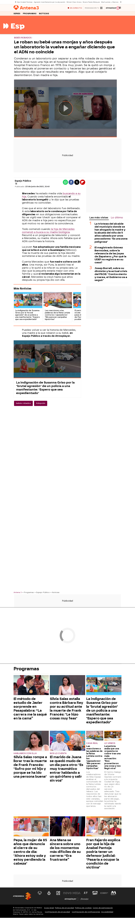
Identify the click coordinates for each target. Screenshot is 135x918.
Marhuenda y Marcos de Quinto (109, 2)
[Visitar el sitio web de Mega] (77, 894)
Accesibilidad (107, 912)
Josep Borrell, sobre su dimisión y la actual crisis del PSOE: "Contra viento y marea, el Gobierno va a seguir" (111, 274)
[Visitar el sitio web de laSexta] (49, 894)
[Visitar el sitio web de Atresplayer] (72, 900)
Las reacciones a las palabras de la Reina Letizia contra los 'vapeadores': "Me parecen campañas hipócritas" (94, 758)
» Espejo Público (42, 593)
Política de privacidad (64, 908)
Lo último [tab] (117, 218)
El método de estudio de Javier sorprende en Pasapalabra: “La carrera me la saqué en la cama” (30, 709)
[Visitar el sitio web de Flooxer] (85, 900)
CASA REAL (92, 744)
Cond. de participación (103, 908)
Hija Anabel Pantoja (24, 2)
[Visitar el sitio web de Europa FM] (104, 894)
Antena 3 (18, 593)
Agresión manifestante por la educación (47, 2)
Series (17, 14)
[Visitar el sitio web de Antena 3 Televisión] (40, 894)
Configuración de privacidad (57, 912)
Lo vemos (109, 744)
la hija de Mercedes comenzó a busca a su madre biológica (48, 231)
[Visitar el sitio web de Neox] (58, 894)
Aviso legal (49, 908)
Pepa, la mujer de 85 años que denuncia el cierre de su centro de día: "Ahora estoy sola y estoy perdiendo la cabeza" (30, 852)
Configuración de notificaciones (86, 912)
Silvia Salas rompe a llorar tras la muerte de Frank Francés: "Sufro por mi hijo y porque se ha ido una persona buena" (30, 767)
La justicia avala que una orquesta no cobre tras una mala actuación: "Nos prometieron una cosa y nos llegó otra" (112, 758)
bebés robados (23, 404)
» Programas (28, 593)
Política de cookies (83, 908)
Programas (29, 14)
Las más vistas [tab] (98, 218)
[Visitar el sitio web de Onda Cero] (95, 894)
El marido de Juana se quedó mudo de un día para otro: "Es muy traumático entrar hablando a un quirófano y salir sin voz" (66, 769)
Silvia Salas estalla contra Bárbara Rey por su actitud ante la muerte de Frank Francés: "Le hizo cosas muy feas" (66, 709)
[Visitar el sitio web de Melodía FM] (113, 894)
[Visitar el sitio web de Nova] (67, 894)
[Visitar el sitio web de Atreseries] (86, 894)
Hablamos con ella (25, 754)
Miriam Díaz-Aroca (71, 2)
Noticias (44, 14)
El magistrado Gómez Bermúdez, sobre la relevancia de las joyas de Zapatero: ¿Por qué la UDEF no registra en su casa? (110, 256)
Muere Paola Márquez (87, 2)
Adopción (40, 404)
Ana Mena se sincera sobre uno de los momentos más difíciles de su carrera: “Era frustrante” (65, 850)
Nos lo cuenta (58, 754)
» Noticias (54, 593)
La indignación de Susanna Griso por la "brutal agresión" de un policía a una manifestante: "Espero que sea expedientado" (45, 389)
